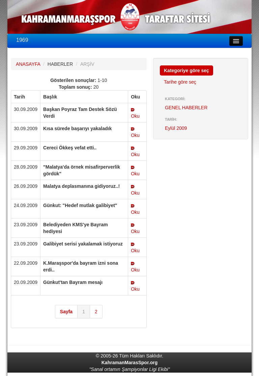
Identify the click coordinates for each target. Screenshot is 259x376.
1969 (22, 40)
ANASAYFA (28, 64)
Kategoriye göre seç (186, 70)
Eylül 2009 (176, 128)
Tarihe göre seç (180, 82)
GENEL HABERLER (186, 107)
